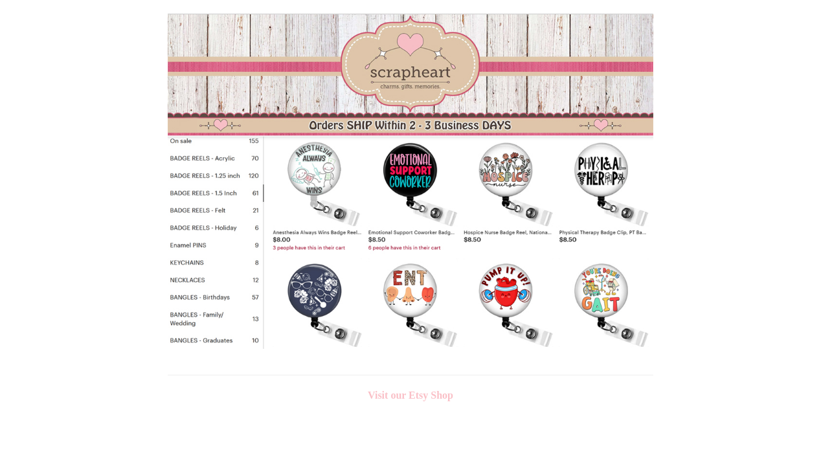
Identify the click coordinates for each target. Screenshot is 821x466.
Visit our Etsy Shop (410, 395)
